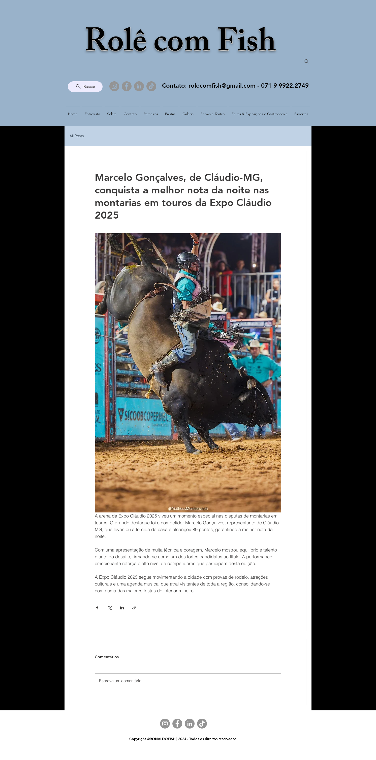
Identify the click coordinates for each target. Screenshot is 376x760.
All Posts (77, 135)
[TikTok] (151, 86)
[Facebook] (127, 86)
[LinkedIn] (139, 86)
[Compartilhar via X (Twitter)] (109, 607)
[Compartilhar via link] (134, 607)
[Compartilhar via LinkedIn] (121, 607)
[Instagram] (114, 86)
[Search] (306, 61)
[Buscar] (85, 86)
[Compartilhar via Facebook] (97, 607)
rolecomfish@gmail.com (222, 85)
